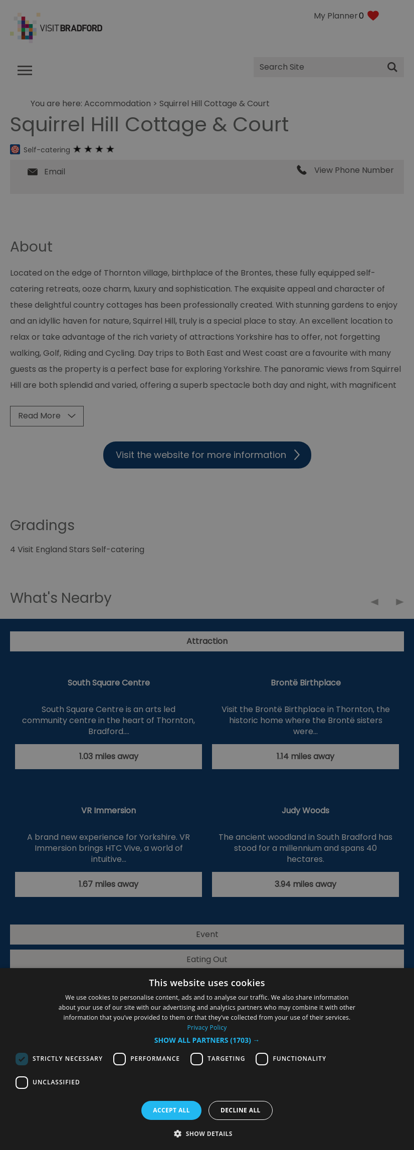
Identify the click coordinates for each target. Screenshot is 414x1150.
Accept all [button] (171, 1110)
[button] (207, 1040)
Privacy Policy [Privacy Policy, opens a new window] (207, 1027)
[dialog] (207, 1059)
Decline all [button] (241, 1110)
